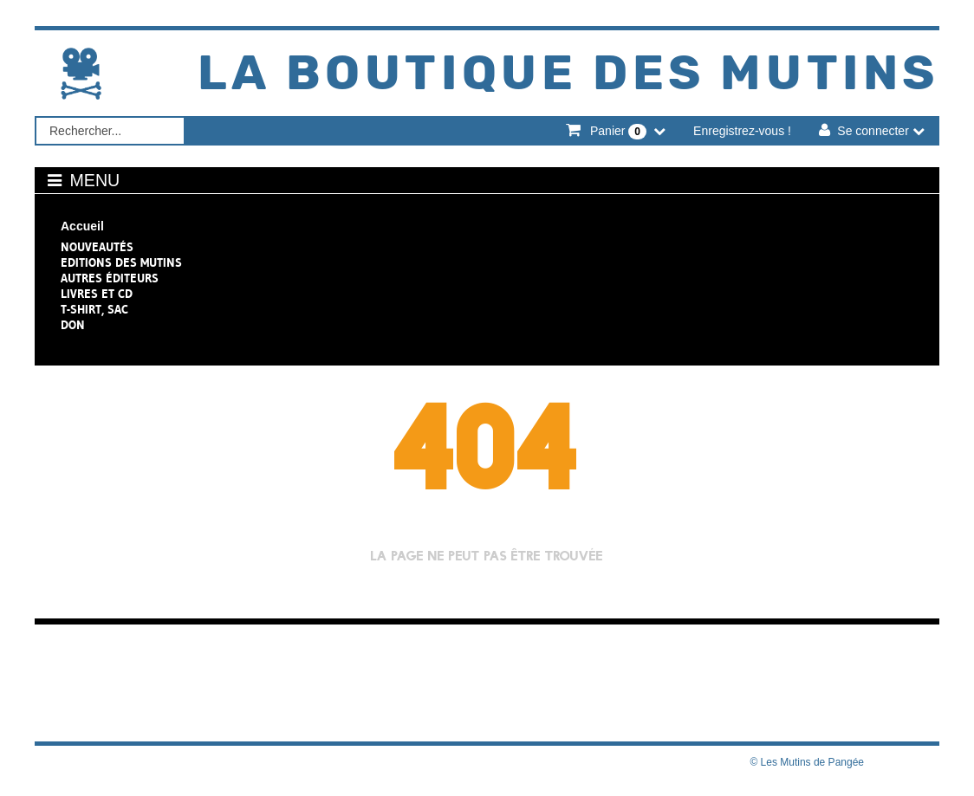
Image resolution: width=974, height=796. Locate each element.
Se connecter (873, 131)
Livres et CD (97, 294)
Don (73, 325)
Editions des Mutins (121, 262)
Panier (618, 131)
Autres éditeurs (110, 278)
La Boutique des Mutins (568, 74)
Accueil (82, 226)
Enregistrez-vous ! (742, 131)
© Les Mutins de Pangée (807, 762)
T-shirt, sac (94, 309)
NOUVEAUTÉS (97, 247)
